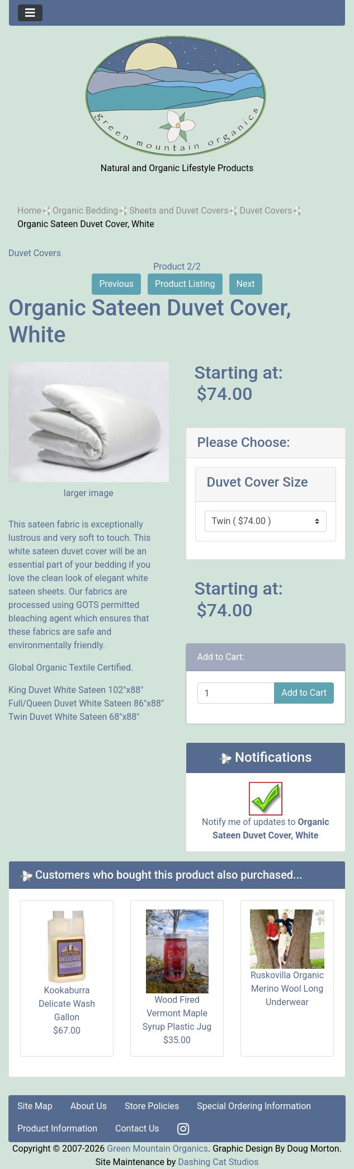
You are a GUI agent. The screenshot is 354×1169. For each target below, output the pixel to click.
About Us (88, 1106)
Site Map (35, 1106)
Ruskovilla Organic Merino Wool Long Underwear (287, 988)
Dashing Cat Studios (218, 1162)
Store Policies (152, 1106)
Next (246, 284)
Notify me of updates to (265, 817)
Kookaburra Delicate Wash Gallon (67, 1003)
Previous (116, 284)
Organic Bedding (85, 210)
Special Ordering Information (254, 1106)
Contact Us (137, 1128)
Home (29, 210)
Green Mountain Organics (157, 1148)
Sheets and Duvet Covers (178, 210)
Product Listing (185, 284)
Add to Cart (304, 692)
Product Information (57, 1128)
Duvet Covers (265, 210)
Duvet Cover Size (257, 482)
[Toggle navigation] (30, 12)
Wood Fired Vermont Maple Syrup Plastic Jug (177, 1013)
